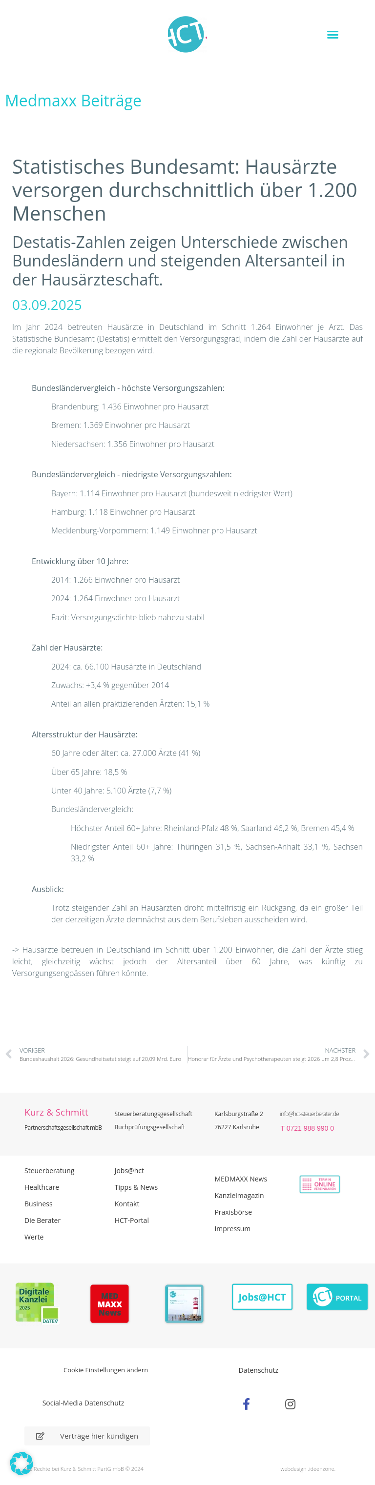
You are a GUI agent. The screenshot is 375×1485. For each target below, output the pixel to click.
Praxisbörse (233, 1212)
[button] (333, 34)
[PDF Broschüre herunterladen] (187, 1305)
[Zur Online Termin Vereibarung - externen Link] (310, 1184)
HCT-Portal (132, 1220)
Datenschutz (258, 1370)
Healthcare (41, 1187)
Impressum (232, 1228)
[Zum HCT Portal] (337, 1297)
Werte (33, 1236)
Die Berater (42, 1220)
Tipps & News (136, 1187)
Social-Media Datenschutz (83, 1402)
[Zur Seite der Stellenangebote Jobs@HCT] (262, 1297)
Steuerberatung (49, 1170)
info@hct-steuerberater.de (309, 1114)
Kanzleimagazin (239, 1195)
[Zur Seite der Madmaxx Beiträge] (112, 1305)
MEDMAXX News (240, 1178)
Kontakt (127, 1203)
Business (38, 1203)
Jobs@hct (129, 1170)
